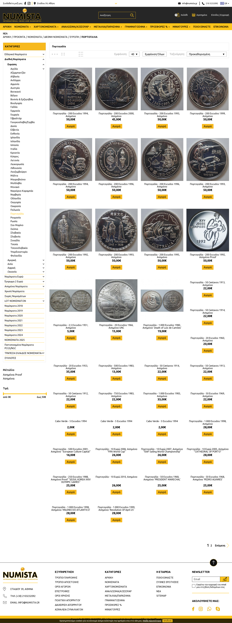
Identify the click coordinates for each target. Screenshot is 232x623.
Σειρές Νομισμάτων (15, 296)
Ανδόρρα (15, 80)
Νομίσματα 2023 (14, 330)
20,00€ (207, 344)
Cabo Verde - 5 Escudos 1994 (71, 421)
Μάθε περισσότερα (152, 621)
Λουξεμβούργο (19, 171)
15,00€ (116, 331)
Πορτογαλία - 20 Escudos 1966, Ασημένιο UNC (116, 326)
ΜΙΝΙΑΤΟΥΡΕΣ (180, 27)
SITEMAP (161, 596)
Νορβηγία (16, 194)
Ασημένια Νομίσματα (16, 286)
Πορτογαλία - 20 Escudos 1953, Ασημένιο (71, 367)
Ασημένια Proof (12, 374)
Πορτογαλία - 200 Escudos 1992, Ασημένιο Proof (207, 256)
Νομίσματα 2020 (14, 315)
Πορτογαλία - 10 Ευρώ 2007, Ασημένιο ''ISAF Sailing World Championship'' (162, 450)
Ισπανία (15, 145)
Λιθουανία (16, 168)
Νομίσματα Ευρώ (14, 276)
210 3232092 (212, 3)
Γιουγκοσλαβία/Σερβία (23, 122)
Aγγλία (14, 68)
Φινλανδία (16, 255)
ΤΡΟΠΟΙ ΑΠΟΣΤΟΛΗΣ (67, 582)
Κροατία (15, 152)
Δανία (14, 126)
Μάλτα (14, 175)
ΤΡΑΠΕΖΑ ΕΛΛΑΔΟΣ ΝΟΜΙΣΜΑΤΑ (23, 353)
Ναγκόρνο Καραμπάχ (22, 191)
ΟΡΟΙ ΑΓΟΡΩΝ (62, 587)
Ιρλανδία (15, 137)
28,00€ (207, 427)
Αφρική (11, 267)
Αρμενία (15, 84)
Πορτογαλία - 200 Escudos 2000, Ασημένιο (116, 114)
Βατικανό (16, 91)
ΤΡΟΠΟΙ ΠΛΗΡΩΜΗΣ (66, 578)
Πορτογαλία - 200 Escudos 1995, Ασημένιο (162, 256)
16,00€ (70, 455)
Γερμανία (15, 110)
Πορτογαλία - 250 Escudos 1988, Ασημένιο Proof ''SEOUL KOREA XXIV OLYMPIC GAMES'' (71, 480)
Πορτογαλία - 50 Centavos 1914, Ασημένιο (207, 311)
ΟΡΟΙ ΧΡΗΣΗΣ (62, 596)
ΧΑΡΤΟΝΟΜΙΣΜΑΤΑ (45, 27)
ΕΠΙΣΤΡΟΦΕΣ (62, 591)
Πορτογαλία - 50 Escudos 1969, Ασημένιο (208, 395)
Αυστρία (15, 88)
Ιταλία (14, 149)
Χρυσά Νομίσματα (14, 291)
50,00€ (70, 119)
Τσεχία (14, 244)
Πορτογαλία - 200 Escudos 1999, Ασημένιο (207, 114)
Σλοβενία (15, 236)
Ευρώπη (12, 64)
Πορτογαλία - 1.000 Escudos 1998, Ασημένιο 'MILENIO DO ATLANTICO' (70, 508)
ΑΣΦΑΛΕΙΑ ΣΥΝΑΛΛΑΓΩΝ (69, 609)
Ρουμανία (16, 217)
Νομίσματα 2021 (14, 320)
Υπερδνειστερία (19, 251)
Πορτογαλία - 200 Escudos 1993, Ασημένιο (162, 114)
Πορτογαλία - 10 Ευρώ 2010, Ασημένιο (116, 477)
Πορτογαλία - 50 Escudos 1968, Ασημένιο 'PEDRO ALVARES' (208, 478)
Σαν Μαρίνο (17, 225)
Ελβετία (15, 129)
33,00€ (162, 399)
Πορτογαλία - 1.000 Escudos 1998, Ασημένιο (207, 422)
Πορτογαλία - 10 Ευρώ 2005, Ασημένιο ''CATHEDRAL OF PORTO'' (208, 450)
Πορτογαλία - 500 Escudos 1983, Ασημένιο (116, 367)
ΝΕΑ (5, 34)
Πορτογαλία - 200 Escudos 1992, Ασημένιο (70, 256)
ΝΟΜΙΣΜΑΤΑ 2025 (15, 340)
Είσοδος (215, 15)
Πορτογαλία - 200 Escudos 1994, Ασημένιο (70, 114)
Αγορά (71, 126)
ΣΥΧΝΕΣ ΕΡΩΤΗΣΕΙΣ (167, 582)
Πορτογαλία (17, 213)
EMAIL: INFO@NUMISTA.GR (25, 602)
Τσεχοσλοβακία (19, 248)
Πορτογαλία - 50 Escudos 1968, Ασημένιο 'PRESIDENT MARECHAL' (162, 478)
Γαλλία (14, 107)
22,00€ (207, 288)
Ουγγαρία (16, 202)
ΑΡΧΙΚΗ (7, 27)
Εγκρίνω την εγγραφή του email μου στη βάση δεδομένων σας (211, 586)
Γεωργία (15, 114)
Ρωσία (14, 221)
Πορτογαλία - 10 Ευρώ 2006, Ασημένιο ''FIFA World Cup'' (116, 450)
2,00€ (70, 427)
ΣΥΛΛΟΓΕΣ (10, 358)
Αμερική (12, 260)
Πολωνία (15, 210)
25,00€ (70, 485)
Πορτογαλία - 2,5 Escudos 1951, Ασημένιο (70, 326)
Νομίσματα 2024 (14, 335)
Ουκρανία (16, 206)
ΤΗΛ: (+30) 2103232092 (23, 596)
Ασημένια (8, 378)
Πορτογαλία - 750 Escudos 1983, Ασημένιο (116, 395)
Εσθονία (15, 133)
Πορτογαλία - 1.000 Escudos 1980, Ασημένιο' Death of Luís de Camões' (162, 326)
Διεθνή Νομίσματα (15, 59)
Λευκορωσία (17, 164)
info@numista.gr (189, 3)
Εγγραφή (224, 15)
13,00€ (116, 371)
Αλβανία (15, 76)
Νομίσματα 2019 (14, 310)
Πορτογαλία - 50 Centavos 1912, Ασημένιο (70, 395)
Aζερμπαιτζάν (18, 72)
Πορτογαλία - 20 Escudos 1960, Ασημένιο (208, 339)
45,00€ (116, 119)
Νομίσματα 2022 (14, 325)
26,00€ (116, 455)
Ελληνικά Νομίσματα (16, 54)
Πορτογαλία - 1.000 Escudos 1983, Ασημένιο (162, 395)
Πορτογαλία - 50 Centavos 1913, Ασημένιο (207, 283)
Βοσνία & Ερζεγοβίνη (22, 99)
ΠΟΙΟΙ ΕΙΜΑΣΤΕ (202, 27)
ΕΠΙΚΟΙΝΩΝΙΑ (221, 27)
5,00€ (70, 331)
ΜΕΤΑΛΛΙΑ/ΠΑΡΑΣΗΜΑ (107, 27)
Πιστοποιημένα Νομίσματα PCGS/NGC (19, 346)
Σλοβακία (16, 232)
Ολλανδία (16, 198)
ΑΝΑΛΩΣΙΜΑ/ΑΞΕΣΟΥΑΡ (75, 27)
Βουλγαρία (16, 103)
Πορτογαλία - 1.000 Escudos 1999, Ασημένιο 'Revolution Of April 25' (116, 508)
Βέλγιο (14, 95)
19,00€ (162, 331)
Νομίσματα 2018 (14, 305)
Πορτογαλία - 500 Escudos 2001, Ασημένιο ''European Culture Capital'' (71, 450)
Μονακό (15, 187)
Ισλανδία (15, 141)
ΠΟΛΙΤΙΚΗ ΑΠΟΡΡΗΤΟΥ (67, 600)
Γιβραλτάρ (16, 118)
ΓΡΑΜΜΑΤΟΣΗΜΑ (135, 27)
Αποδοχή (167, 621)
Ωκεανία (12, 271)
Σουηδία (15, 240)
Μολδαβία (16, 183)
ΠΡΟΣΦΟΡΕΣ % (159, 27)
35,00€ (70, 371)
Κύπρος (15, 156)
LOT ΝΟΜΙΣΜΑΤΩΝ (15, 301)
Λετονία (15, 160)
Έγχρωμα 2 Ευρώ (14, 281)
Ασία (10, 264)
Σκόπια (14, 229)
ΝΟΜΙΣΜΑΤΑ (21, 27)
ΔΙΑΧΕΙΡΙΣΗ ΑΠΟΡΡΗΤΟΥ (68, 605)
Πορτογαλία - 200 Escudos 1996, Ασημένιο (116, 185)
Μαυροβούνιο (18, 179)
